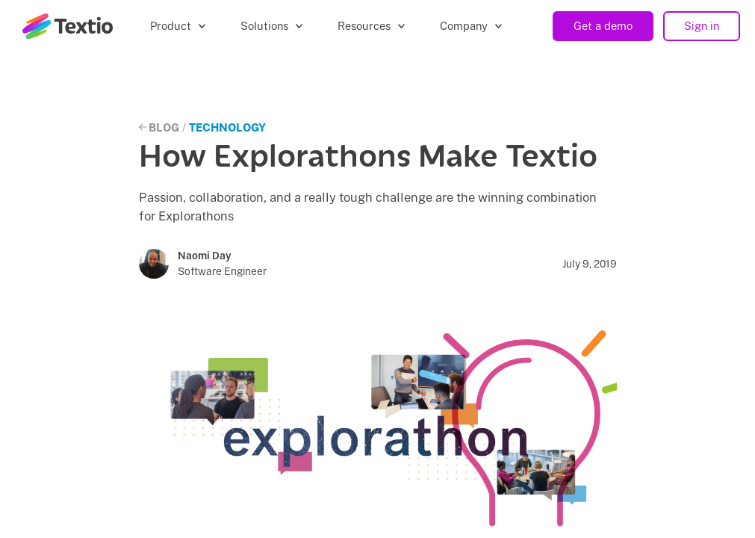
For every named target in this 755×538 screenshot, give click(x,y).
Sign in (701, 25)
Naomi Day (205, 256)
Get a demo (603, 25)
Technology (227, 127)
